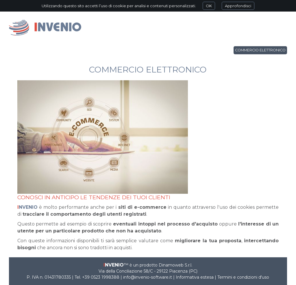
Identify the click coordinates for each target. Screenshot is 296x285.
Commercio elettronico (260, 50)
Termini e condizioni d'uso (243, 277)
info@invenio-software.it (147, 277)
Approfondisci (238, 5)
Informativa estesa (195, 277)
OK (209, 5)
